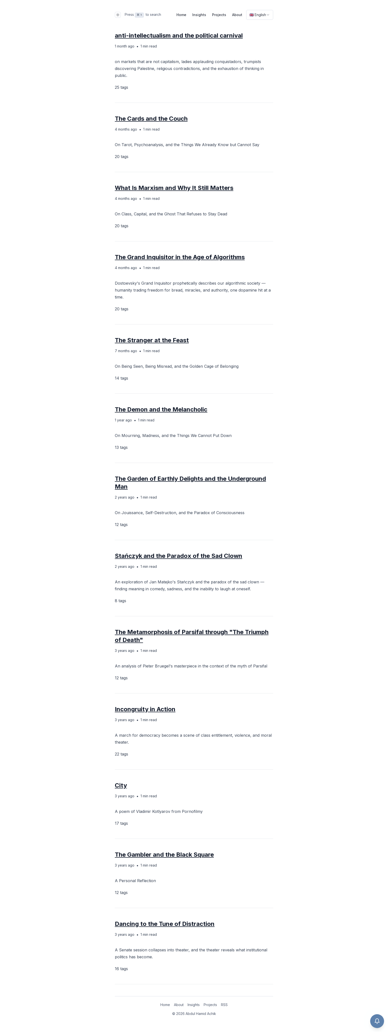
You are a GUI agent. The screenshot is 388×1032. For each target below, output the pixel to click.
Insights (199, 15)
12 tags (121, 524)
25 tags (121, 87)
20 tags (121, 156)
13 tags (121, 447)
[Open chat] (377, 1021)
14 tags (121, 378)
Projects (219, 15)
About (237, 15)
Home (181, 15)
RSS (224, 1005)
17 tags (121, 823)
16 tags (121, 968)
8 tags (120, 600)
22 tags (121, 754)
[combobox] (259, 15)
